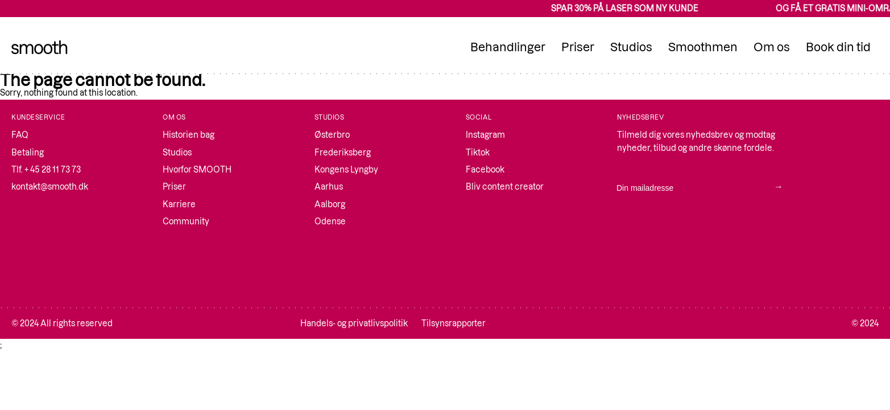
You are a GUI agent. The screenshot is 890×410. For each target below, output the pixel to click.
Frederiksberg (342, 152)
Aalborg (329, 204)
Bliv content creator (505, 186)
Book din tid (838, 47)
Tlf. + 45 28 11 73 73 (46, 169)
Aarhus (328, 186)
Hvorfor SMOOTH (197, 169)
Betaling (27, 152)
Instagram (485, 135)
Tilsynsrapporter (453, 323)
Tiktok (478, 152)
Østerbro (332, 135)
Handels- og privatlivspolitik (354, 323)
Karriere (179, 204)
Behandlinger (507, 47)
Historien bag (188, 135)
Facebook (485, 169)
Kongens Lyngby (346, 169)
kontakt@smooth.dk (49, 186)
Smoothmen (703, 47)
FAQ (19, 135)
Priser (577, 47)
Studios (631, 47)
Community (186, 221)
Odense (330, 221)
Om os (772, 47)
